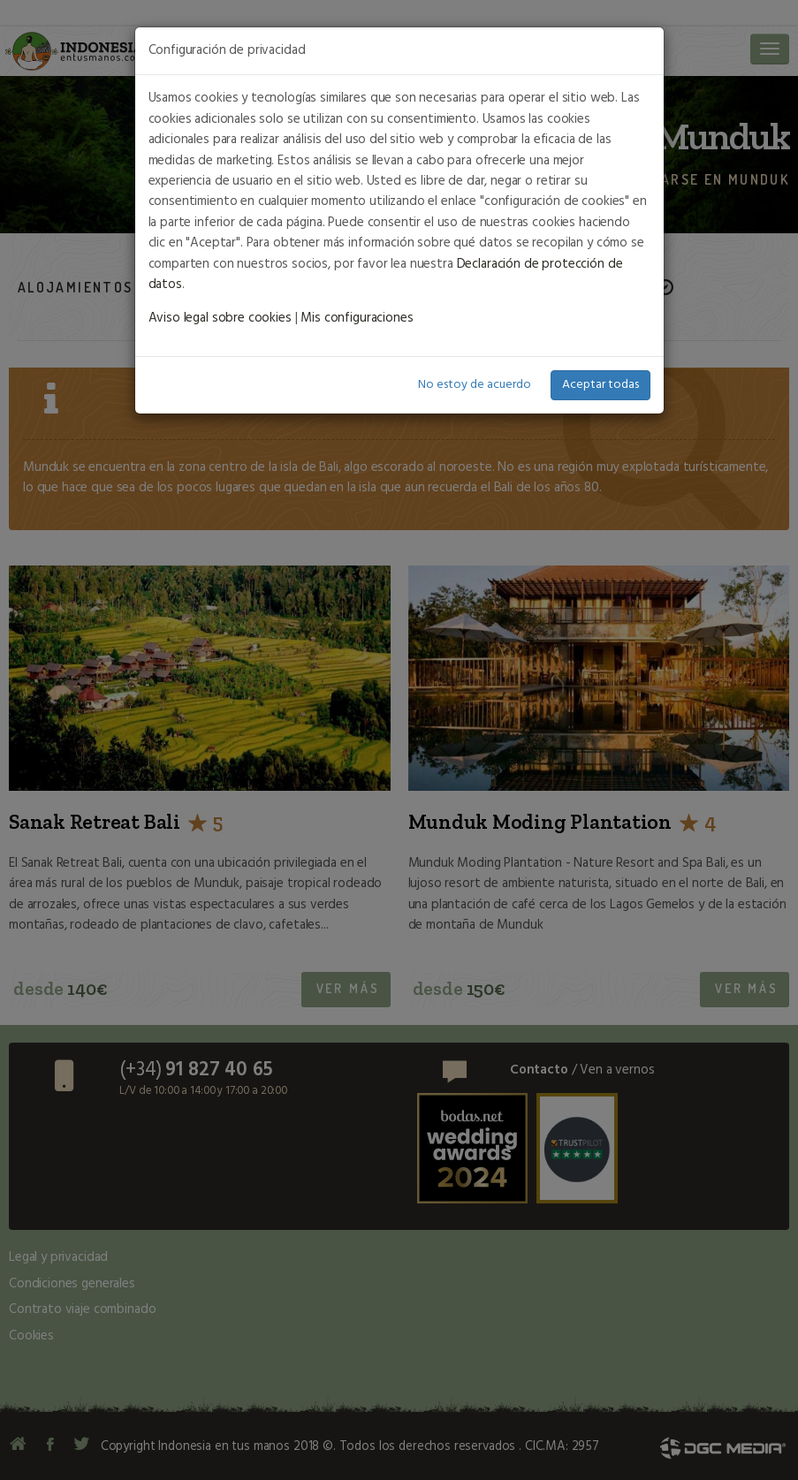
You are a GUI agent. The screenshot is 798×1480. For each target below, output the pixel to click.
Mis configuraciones (356, 318)
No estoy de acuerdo (474, 385)
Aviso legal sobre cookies (220, 318)
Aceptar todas (600, 385)
